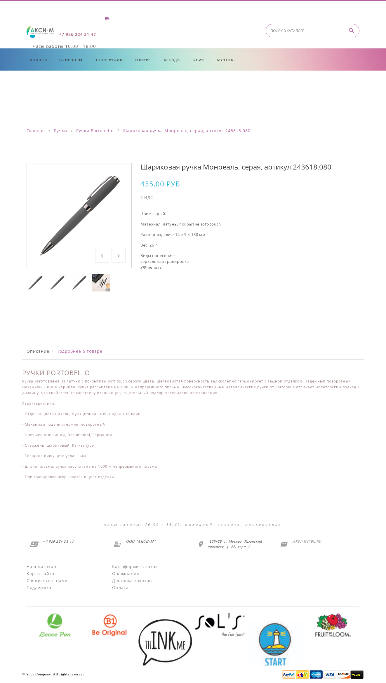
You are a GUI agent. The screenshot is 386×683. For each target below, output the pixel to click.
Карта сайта (40, 573)
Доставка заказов (132, 580)
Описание (38, 351)
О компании (126, 573)
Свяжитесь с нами (47, 580)
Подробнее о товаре (79, 351)
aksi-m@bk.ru (306, 541)
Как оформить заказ (135, 566)
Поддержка (39, 587)
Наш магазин (41, 566)
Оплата (120, 587)
